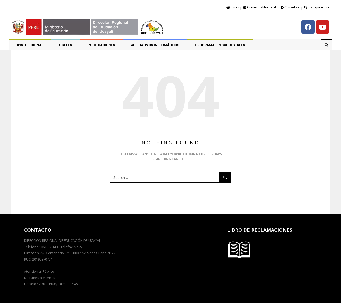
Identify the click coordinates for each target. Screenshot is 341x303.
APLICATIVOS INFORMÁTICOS (155, 45)
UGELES (65, 45)
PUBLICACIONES (101, 45)
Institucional (30, 45)
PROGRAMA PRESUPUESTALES (220, 45)
